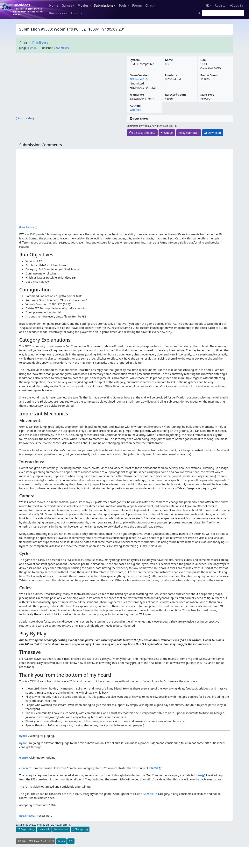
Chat (149, 5)
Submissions (103, 5)
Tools (123, 5)
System (135, 60)
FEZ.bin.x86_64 (139, 79)
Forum (137, 5)
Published (41, 42)
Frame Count (209, 75)
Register (221, 5)
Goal (203, 60)
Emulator (171, 75)
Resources (57, 13)
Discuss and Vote (142, 133)
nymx (22, 736)
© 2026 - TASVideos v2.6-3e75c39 (36, 841)
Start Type (207, 94)
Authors (135, 105)
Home (53, 5)
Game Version (139, 75)
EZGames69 (61, 48)
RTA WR (154, 768)
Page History (26, 829)
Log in (236, 5)
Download (212, 133)
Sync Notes (139, 118)
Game (169, 60)
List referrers (61, 829)
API (71, 841)
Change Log (80, 829)
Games (66, 5)
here (199, 775)
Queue (167, 133)
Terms (61, 841)
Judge (23, 48)
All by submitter (189, 133)
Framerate (137, 94)
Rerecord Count (175, 94)
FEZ (167, 64)
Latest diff (44, 829)
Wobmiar (135, 110)
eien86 (32, 48)
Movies (83, 5)
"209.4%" (148, 794)
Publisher (46, 48)
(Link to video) (25, 118)
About (75, 13)
